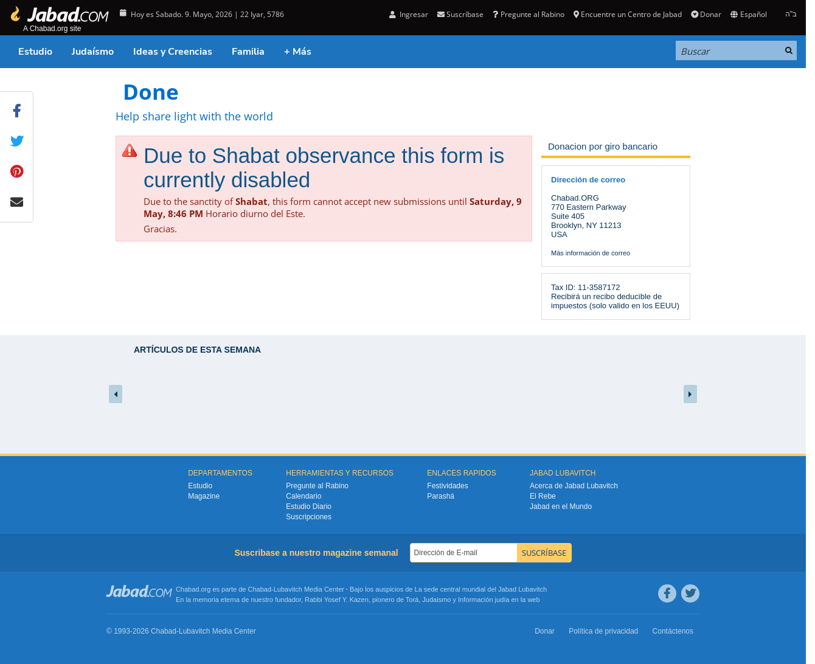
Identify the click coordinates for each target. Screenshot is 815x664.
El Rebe (543, 496)
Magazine (204, 496)
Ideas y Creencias (172, 51)
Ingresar (408, 14)
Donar (706, 14)
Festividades (447, 486)
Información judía (484, 599)
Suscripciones (308, 517)
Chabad (260, 589)
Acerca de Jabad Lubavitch (574, 486)
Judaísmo (93, 51)
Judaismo (436, 599)
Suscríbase (460, 14)
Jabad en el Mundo (561, 506)
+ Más (297, 51)
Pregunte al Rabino (528, 14)
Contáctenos (673, 631)
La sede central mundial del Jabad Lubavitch (481, 589)
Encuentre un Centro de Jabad (628, 14)
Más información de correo (590, 253)
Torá (412, 599)
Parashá (440, 496)
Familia (248, 51)
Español (748, 14)
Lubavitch (288, 589)
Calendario (303, 496)
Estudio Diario (308, 506)
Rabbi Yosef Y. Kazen (337, 599)
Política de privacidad (603, 631)
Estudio (35, 51)
